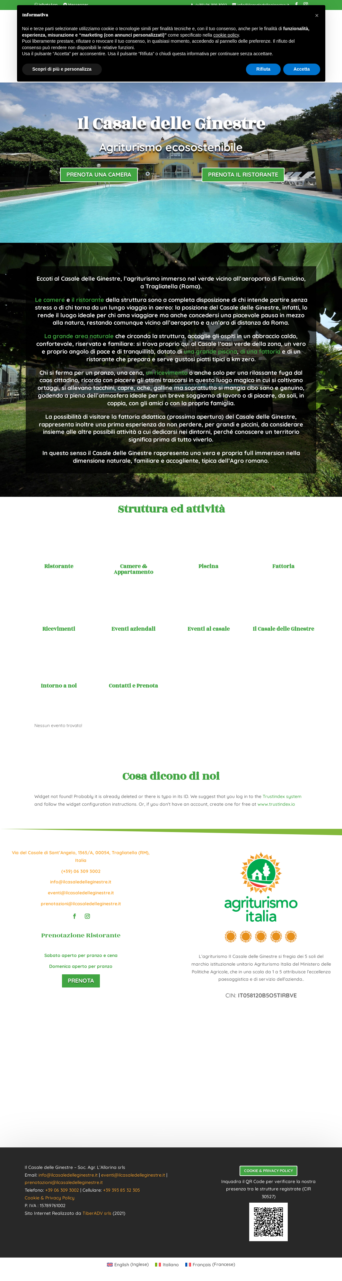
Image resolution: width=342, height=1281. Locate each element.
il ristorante (88, 299)
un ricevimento (167, 372)
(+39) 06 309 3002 (81, 871)
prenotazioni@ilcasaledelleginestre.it (81, 904)
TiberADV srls (97, 1213)
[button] (317, 15)
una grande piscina (210, 351)
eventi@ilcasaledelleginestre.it (81, 893)
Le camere (50, 299)
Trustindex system (282, 796)
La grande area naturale (79, 336)
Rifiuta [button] (263, 69)
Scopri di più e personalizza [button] (62, 69)
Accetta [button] (302, 69)
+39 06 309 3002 (62, 1190)
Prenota (81, 980)
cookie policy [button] (226, 35)
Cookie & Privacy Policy (50, 1198)
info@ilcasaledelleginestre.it (80, 882)
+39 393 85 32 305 (121, 1190)
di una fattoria (260, 351)
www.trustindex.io (276, 804)
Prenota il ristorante (243, 174)
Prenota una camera (98, 174)
